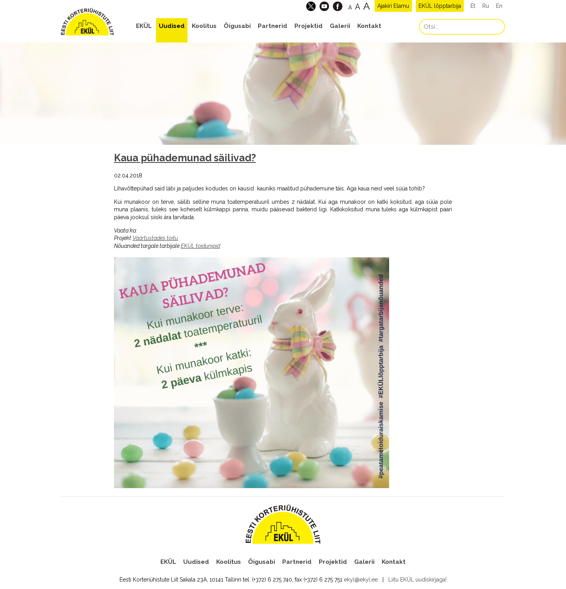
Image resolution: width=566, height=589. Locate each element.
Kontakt (369, 26)
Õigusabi (237, 26)
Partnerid (272, 26)
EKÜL (144, 26)
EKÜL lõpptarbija (440, 6)
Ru (485, 6)
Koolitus (204, 26)
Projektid (308, 26)
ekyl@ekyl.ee (361, 579)
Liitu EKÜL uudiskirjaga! (417, 579)
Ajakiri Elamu (393, 6)
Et (472, 6)
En (499, 6)
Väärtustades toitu (155, 238)
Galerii (340, 26)
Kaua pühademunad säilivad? (185, 158)
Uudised (172, 26)
